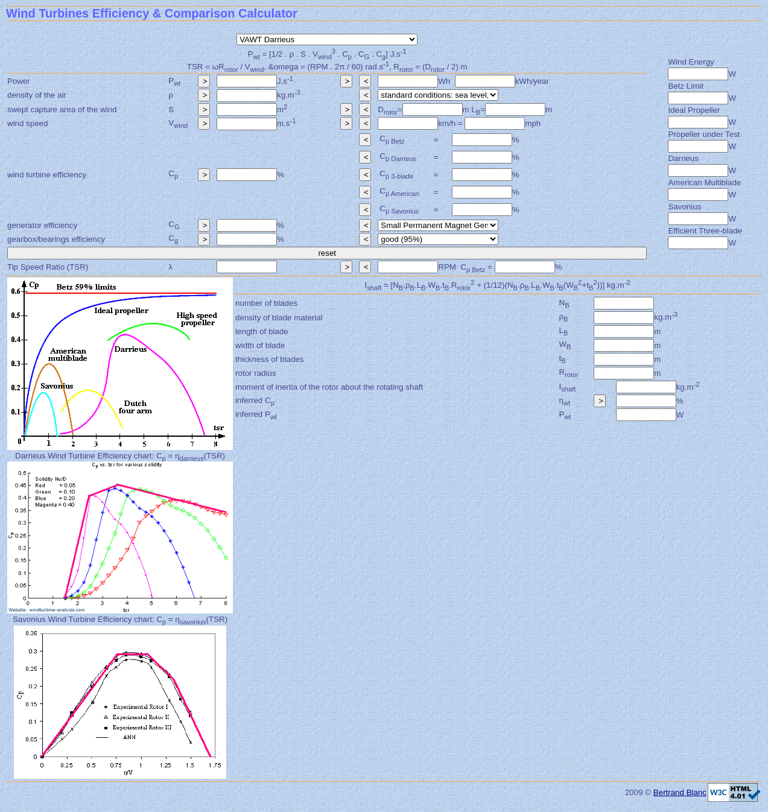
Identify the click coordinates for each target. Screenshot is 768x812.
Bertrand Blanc (679, 792)
